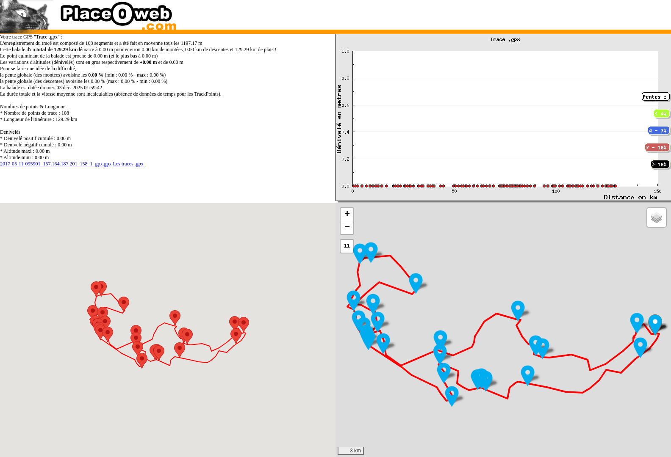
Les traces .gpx (128, 164)
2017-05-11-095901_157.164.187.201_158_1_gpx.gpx (56, 164)
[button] (640, 347)
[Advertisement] (494, 12)
